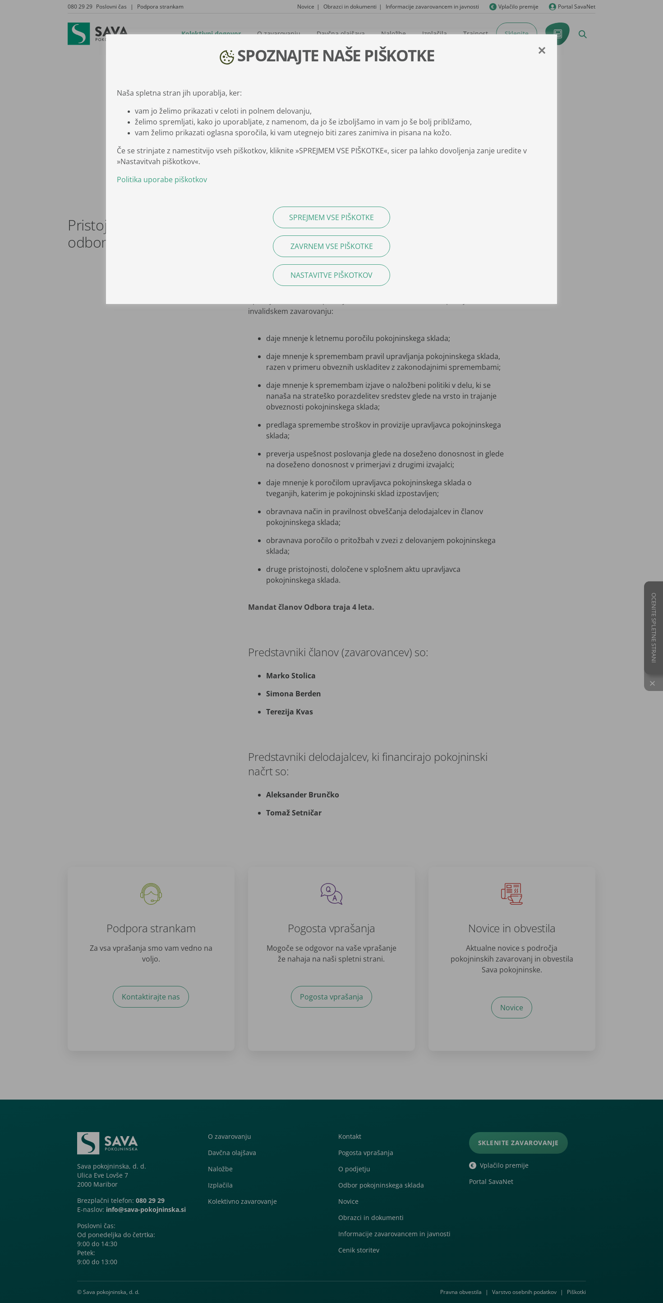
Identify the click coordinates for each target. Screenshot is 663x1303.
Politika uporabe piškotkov (162, 179)
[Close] (541, 50)
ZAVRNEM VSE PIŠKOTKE (331, 246)
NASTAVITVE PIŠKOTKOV (331, 275)
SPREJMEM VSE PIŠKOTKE (331, 217)
